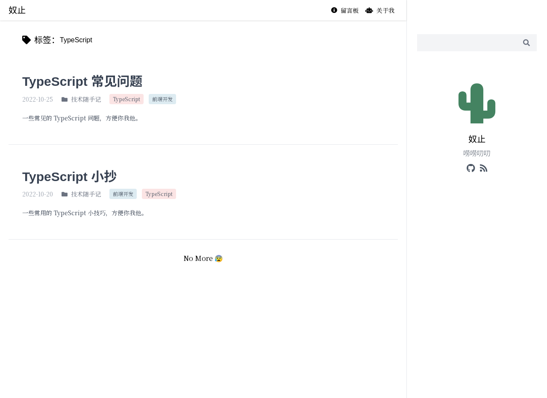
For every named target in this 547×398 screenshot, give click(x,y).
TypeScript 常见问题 (82, 81)
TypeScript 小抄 (69, 177)
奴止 (17, 10)
